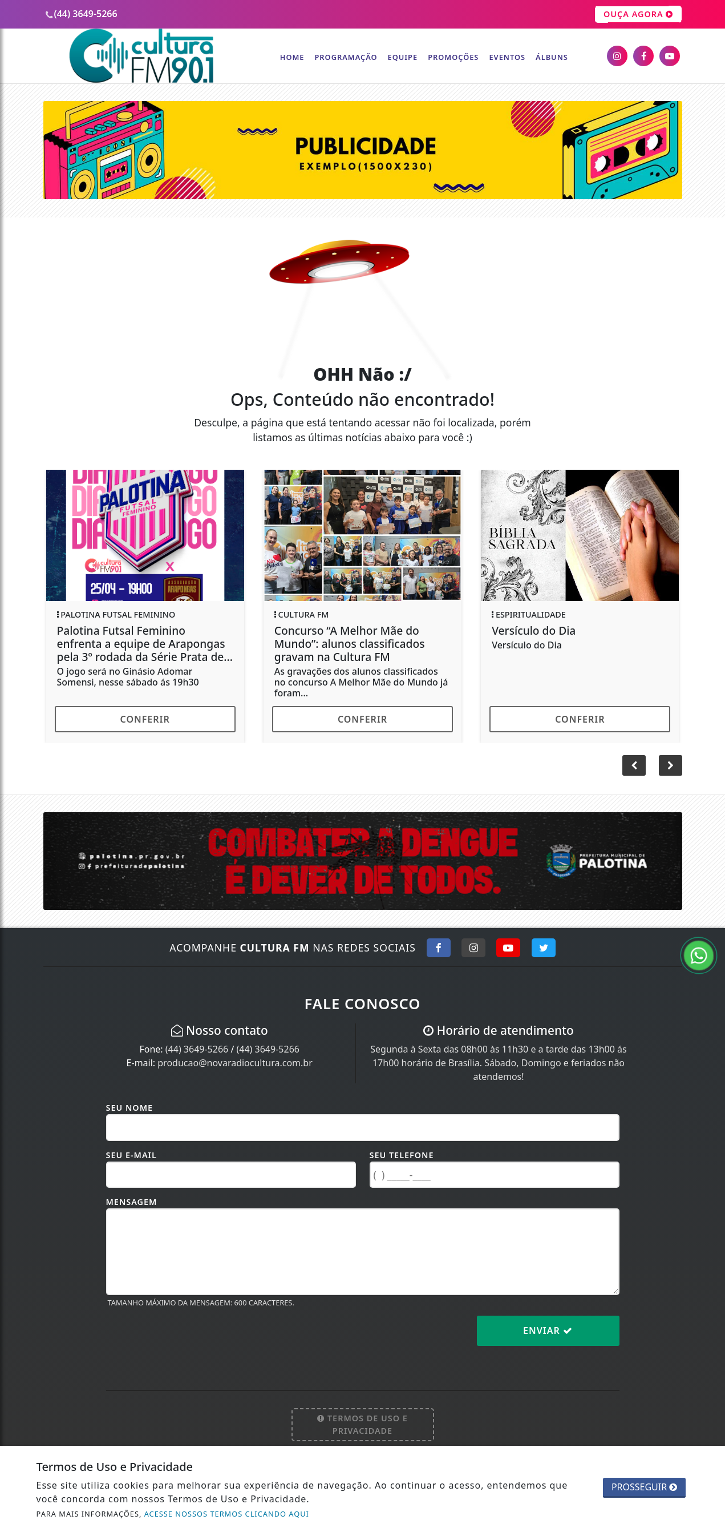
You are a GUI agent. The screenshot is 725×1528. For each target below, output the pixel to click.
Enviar (548, 1330)
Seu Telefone (402, 1155)
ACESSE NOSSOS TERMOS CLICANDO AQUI (226, 1514)
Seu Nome (129, 1107)
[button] (670, 765)
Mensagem (131, 1201)
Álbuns (552, 57)
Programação (345, 57)
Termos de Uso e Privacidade (362, 1424)
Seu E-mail (131, 1155)
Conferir (145, 719)
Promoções (453, 57)
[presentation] (193, 1339)
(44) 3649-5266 (196, 1049)
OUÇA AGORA (638, 14)
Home (292, 57)
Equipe (403, 57)
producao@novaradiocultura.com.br (235, 1063)
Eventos (507, 57)
